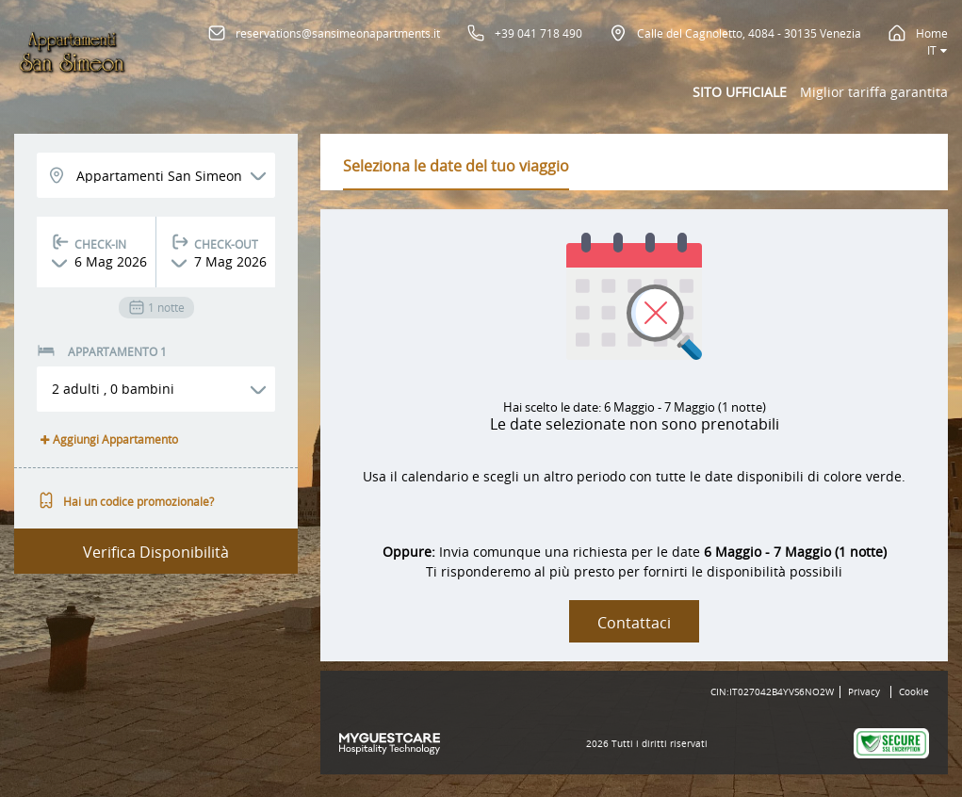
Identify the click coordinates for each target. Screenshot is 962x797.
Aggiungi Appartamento (107, 439)
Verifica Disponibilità (156, 552)
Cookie (914, 692)
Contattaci (634, 622)
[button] (156, 389)
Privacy (864, 692)
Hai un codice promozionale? (125, 501)
